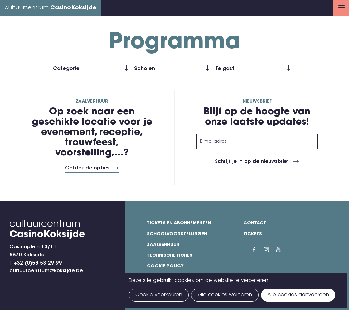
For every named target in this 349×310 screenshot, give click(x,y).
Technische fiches (169, 256)
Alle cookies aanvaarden (298, 295)
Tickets (252, 234)
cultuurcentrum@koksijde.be (46, 271)
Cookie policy (165, 266)
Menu (341, 7)
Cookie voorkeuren (158, 295)
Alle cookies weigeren (225, 295)
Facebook (258, 249)
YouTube (282, 249)
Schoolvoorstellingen (177, 234)
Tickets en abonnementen (179, 223)
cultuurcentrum (50, 8)
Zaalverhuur (163, 245)
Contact (254, 223)
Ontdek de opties (87, 168)
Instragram (270, 249)
